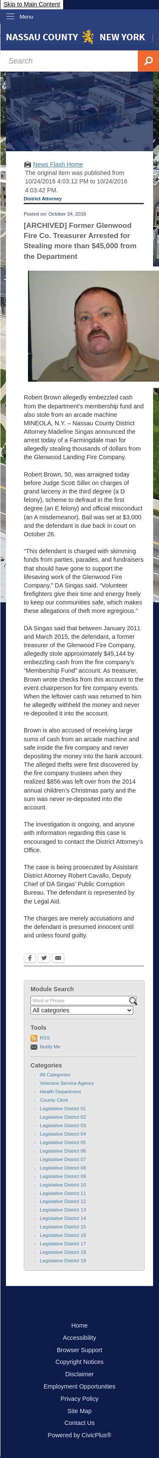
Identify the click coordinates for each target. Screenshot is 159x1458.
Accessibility (79, 1337)
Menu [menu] (26, 17)
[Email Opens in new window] (58, 959)
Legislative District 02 (63, 1117)
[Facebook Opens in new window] (30, 959)
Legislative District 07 (63, 1159)
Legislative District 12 (63, 1201)
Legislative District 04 (63, 1133)
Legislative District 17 (63, 1243)
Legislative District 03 (63, 1125)
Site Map (79, 1411)
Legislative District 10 (63, 1184)
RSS (45, 1037)
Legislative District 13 (63, 1209)
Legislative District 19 (63, 1260)
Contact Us (79, 1422)
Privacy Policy (80, 1398)
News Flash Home (58, 164)
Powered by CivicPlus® (80, 1435)
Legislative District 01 (63, 1108)
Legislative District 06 (63, 1150)
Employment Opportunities (80, 1386)
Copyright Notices (80, 1361)
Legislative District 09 (63, 1176)
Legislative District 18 (63, 1252)
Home (79, 1325)
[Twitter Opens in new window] (44, 959)
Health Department (60, 1091)
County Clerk (54, 1100)
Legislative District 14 (63, 1218)
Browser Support (79, 1350)
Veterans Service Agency (67, 1083)
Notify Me (50, 1046)
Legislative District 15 (63, 1226)
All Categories (55, 1074)
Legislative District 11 (63, 1193)
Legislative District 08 (63, 1167)
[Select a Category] (82, 1010)
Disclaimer (79, 1374)
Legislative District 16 (63, 1235)
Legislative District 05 (63, 1142)
